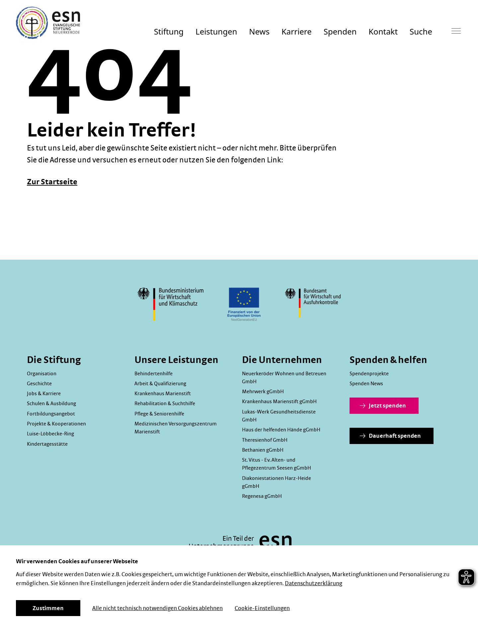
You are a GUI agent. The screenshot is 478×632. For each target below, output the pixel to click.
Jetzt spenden (383, 406)
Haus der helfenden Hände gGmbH (281, 429)
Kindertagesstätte (47, 444)
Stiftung (169, 32)
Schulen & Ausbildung (51, 403)
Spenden (340, 32)
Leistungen (216, 32)
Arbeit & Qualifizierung (160, 383)
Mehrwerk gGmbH (263, 391)
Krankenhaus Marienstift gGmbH (279, 401)
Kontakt (383, 32)
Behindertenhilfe (153, 373)
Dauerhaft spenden (390, 436)
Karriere (296, 32)
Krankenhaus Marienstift (162, 393)
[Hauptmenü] (456, 31)
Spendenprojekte (369, 373)
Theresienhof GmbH (264, 440)
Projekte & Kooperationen (56, 423)
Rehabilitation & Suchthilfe (164, 403)
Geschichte (39, 383)
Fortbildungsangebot (51, 413)
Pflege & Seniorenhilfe (159, 413)
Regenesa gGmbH (262, 496)
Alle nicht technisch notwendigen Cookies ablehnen (157, 608)
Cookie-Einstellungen (262, 608)
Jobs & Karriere (44, 393)
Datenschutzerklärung (313, 584)
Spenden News (366, 383)
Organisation (41, 373)
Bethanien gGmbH (262, 450)
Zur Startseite (52, 182)
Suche (421, 32)
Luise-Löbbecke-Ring (50, 433)
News (259, 32)
